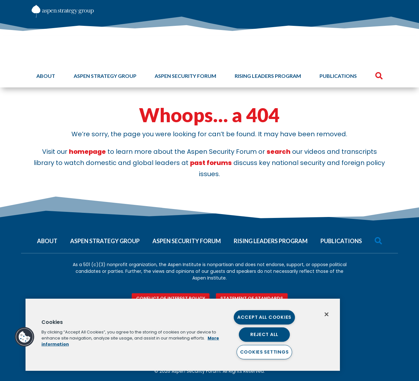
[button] (24, 337)
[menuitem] (343, 10)
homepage (87, 151)
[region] (183, 335)
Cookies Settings (264, 352)
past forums (211, 162)
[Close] (327, 314)
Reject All (264, 334)
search (278, 151)
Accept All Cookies (264, 317)
